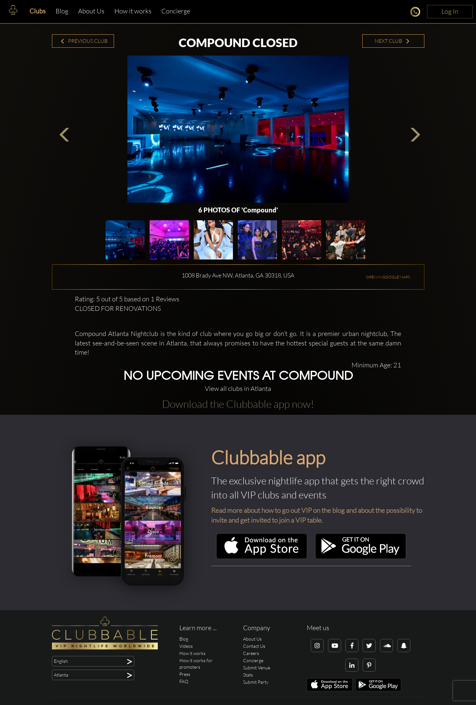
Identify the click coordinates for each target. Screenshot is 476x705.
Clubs (37, 11)
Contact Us (254, 646)
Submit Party (256, 682)
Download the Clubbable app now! (238, 403)
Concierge (175, 11)
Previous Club (83, 41)
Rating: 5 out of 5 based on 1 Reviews (127, 299)
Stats (248, 675)
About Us (91, 11)
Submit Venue (256, 667)
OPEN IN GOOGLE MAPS (388, 277)
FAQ (183, 681)
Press (184, 674)
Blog (62, 11)
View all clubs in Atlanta (238, 388)
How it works (133, 11)
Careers (251, 653)
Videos (186, 646)
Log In (449, 11)
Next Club (392, 41)
